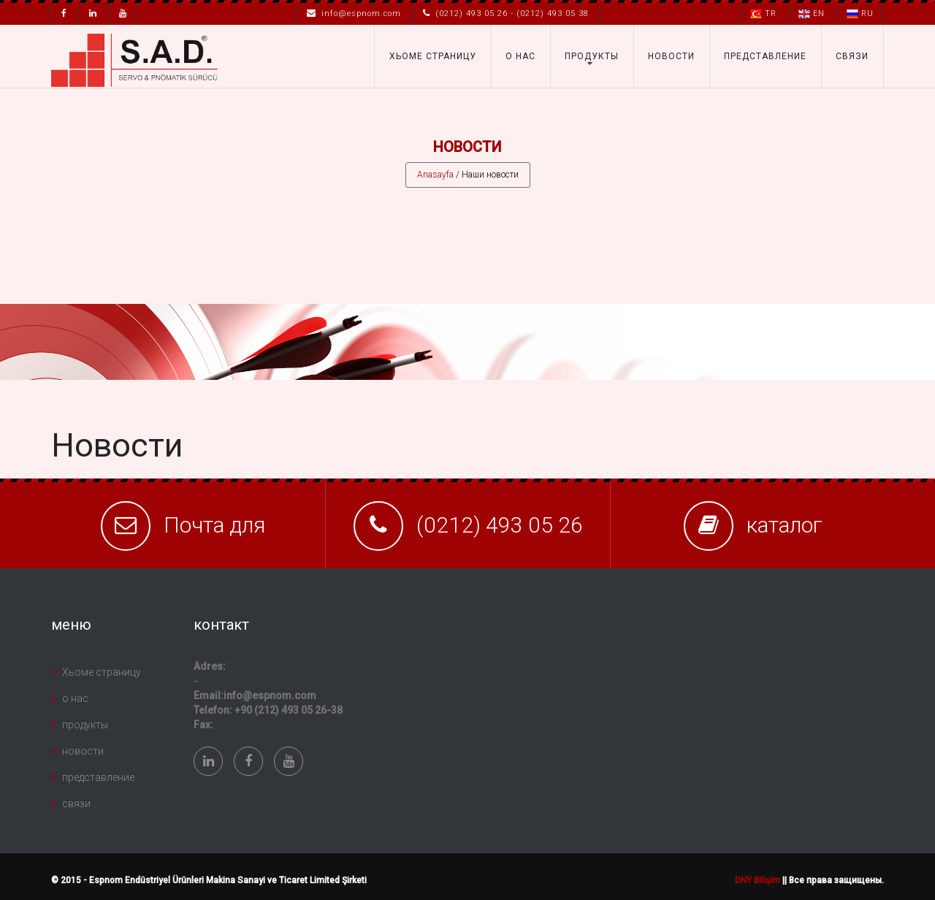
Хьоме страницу (432, 56)
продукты (592, 56)
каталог (785, 525)
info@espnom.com (354, 13)
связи (852, 56)
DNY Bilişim (757, 880)
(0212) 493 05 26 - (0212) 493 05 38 (506, 13)
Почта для (214, 525)
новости (671, 56)
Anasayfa (435, 174)
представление (765, 56)
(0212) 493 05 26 (499, 525)
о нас (520, 56)
